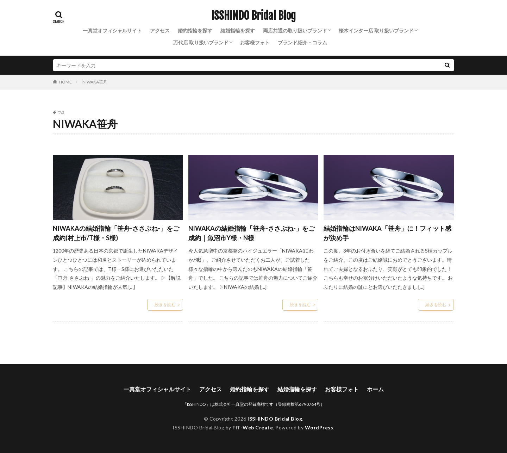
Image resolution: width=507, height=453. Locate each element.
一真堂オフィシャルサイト (112, 30)
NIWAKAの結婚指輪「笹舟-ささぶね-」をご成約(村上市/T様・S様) (116, 233)
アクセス (160, 30)
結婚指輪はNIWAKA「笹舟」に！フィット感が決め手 (387, 233)
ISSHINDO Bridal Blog (253, 16)
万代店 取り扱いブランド (201, 42)
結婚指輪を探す (237, 30)
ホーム (375, 389)
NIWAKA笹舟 (94, 82)
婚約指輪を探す (195, 30)
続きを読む (165, 304)
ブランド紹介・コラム (302, 42)
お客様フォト (255, 42)
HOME (65, 82)
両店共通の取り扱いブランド (295, 30)
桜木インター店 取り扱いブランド (376, 30)
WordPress (319, 427)
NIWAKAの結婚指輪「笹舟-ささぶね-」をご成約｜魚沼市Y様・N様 (251, 233)
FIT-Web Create (252, 427)
